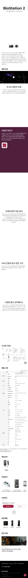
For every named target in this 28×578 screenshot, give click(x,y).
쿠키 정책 (10, 563)
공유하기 (20, 506)
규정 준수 (15, 563)
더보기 (14, 512)
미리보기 (8, 506)
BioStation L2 (18, 527)
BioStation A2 (5, 527)
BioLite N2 (12, 527)
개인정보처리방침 (5, 563)
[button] (11, 46)
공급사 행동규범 (20, 563)
